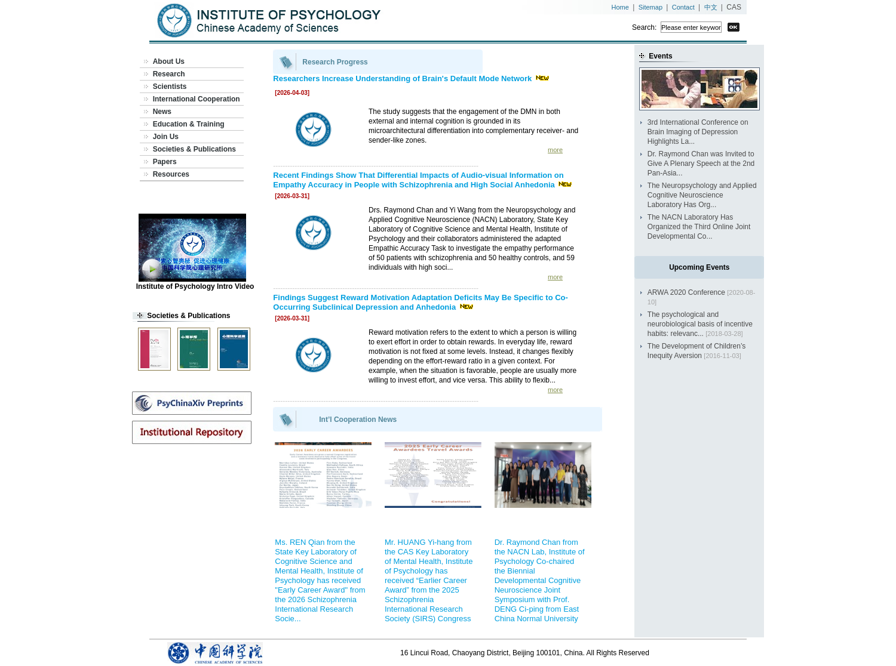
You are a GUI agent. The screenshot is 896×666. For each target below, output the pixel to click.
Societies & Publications (194, 149)
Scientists (170, 86)
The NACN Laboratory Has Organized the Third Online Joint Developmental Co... (699, 226)
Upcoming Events (699, 267)
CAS (733, 7)
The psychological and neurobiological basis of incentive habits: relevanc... (700, 324)
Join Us (166, 136)
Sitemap (650, 7)
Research (169, 74)
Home (620, 7)
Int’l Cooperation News (358, 419)
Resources (171, 174)
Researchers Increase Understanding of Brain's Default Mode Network (403, 78)
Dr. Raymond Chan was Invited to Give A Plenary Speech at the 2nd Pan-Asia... (701, 163)
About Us (169, 61)
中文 (710, 7)
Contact (683, 7)
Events (660, 56)
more (555, 149)
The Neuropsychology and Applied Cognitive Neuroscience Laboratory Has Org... (702, 195)
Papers (165, 162)
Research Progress (334, 62)
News (162, 111)
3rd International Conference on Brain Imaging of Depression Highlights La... (698, 132)
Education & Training (189, 124)
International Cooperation (196, 99)
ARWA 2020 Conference (686, 292)
